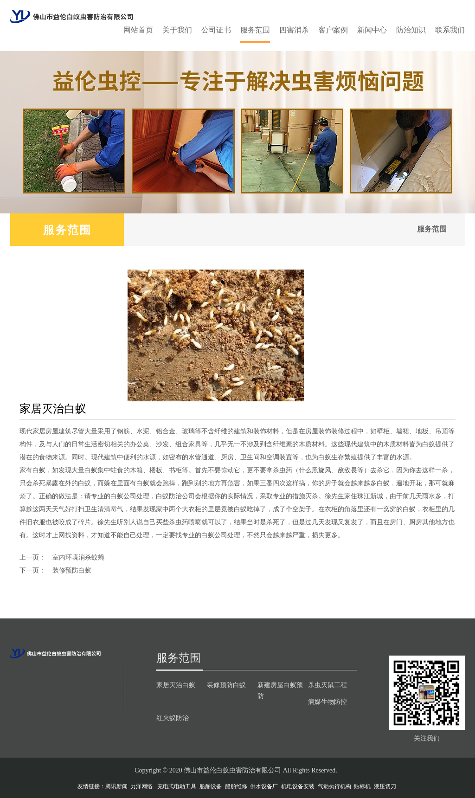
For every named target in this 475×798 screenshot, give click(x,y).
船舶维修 (236, 786)
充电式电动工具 (176, 786)
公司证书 (216, 30)
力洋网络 (141, 786)
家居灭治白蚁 (175, 685)
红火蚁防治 (172, 717)
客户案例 (333, 30)
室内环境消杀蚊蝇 (78, 557)
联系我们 (450, 30)
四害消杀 (294, 30)
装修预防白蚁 (71, 570)
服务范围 (255, 30)
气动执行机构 (334, 786)
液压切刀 (385, 786)
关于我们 (177, 30)
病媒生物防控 (327, 701)
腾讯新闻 (116, 786)
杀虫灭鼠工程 (327, 685)
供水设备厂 (264, 786)
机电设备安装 (298, 786)
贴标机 (362, 786)
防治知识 (411, 30)
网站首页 (138, 30)
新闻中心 (372, 30)
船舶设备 (210, 786)
